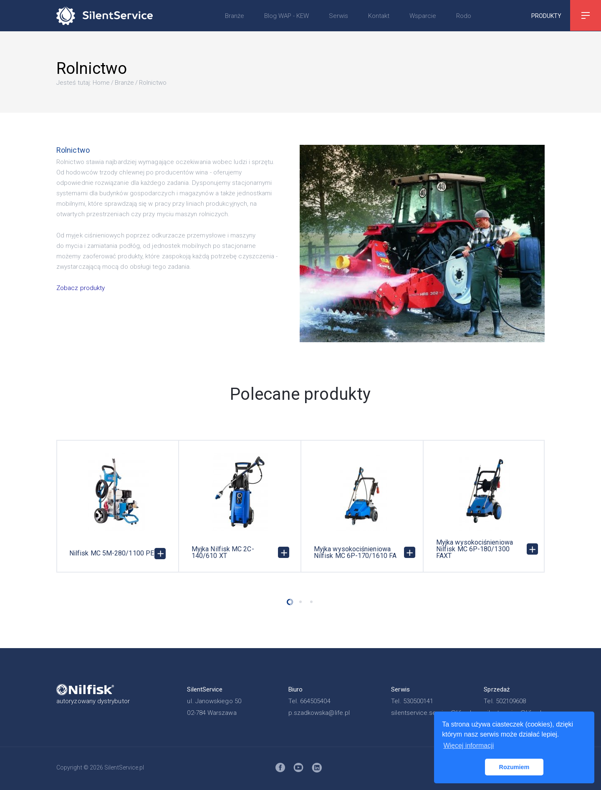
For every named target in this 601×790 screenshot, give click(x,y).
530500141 (418, 701)
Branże (234, 16)
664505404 (315, 701)
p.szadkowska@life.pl (319, 713)
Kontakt (378, 16)
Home (101, 82)
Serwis (338, 16)
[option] (117, 506)
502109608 (511, 701)
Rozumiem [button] (514, 767)
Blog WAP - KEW (286, 16)
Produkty (546, 15)
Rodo (463, 16)
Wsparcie (422, 16)
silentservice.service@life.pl (431, 713)
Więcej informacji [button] (468, 745)
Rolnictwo (153, 82)
